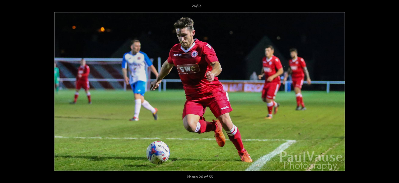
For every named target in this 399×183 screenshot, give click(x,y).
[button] (378, 7)
